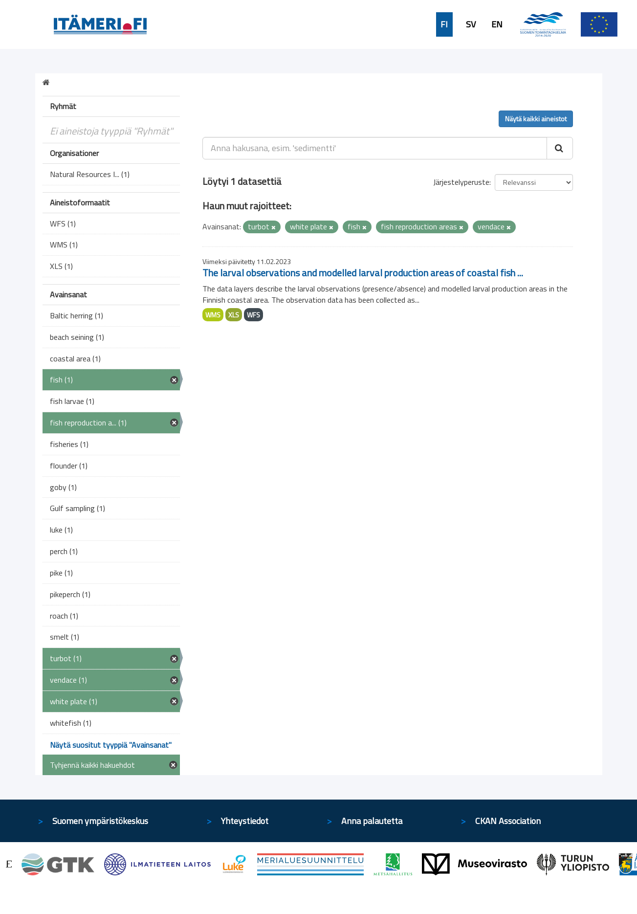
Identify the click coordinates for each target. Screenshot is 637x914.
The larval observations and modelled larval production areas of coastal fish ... (362, 272)
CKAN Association (508, 820)
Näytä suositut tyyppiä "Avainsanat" (111, 745)
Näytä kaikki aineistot (536, 118)
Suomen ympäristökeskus (100, 820)
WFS (253, 315)
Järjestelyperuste (461, 182)
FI (444, 24)
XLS (233, 315)
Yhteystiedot (244, 820)
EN (497, 24)
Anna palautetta (371, 820)
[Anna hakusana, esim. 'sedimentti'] (374, 148)
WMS (212, 315)
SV (471, 24)
